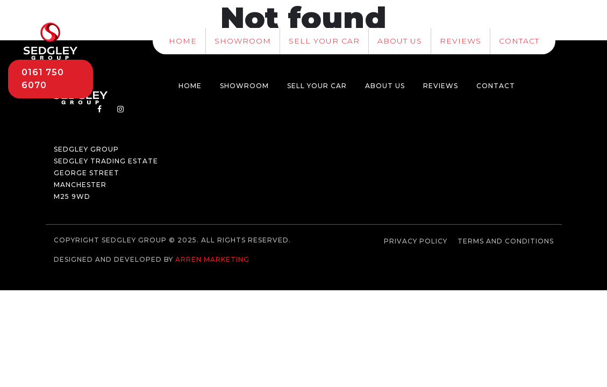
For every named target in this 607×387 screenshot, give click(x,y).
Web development (93, 269)
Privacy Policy (415, 241)
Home (183, 41)
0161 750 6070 (43, 78)
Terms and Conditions (506, 241)
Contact (519, 41)
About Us (399, 41)
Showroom (243, 41)
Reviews (460, 41)
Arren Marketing (212, 259)
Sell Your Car (324, 41)
